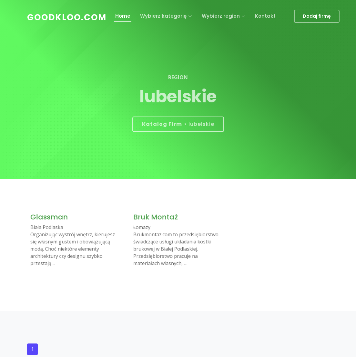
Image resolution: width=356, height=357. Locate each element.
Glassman (51, 218)
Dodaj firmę (317, 16)
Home (122, 16)
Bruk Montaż (157, 218)
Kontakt (265, 16)
